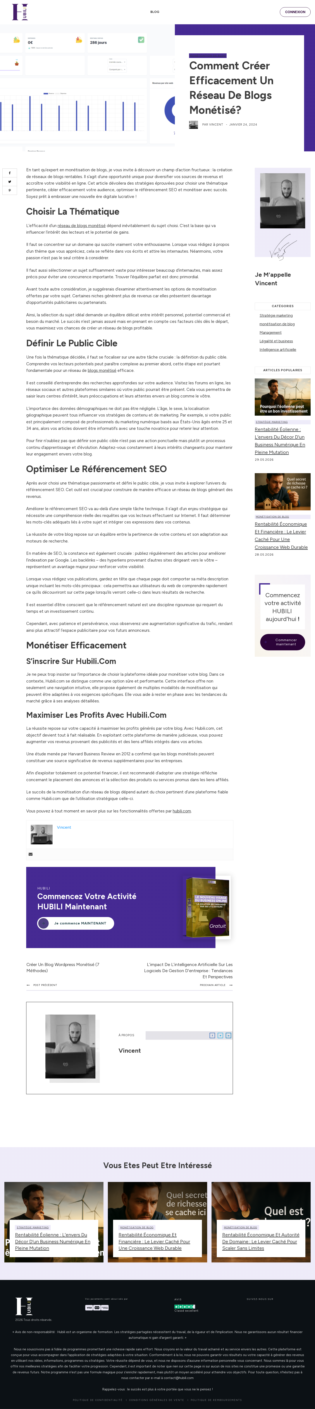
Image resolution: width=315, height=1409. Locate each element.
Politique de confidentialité (98, 1400)
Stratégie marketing (276, 315)
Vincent (216, 124)
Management (271, 332)
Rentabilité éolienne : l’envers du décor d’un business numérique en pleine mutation (52, 1241)
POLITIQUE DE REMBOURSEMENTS (216, 1400)
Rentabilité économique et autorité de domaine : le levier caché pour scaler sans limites (261, 1241)
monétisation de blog (208, 55)
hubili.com (182, 811)
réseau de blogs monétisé (82, 225)
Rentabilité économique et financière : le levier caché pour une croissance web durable (154, 1241)
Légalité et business (276, 341)
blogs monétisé (102, 370)
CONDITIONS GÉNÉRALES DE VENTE (156, 1400)
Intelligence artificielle (278, 349)
